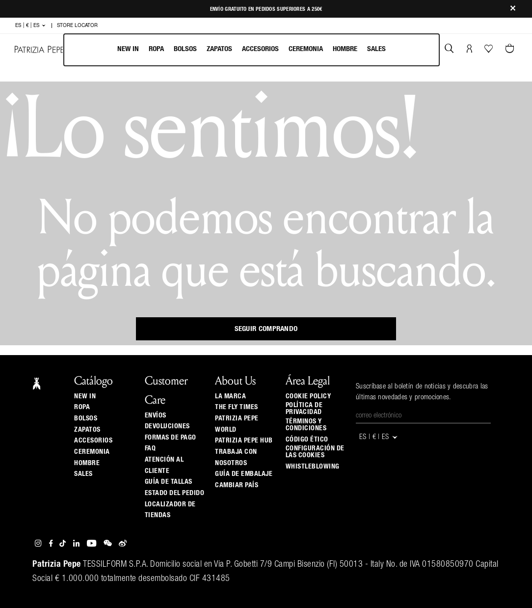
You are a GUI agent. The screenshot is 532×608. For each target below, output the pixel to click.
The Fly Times (236, 407)
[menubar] (251, 50)
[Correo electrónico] (423, 416)
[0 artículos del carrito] (511, 49)
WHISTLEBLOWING (313, 466)
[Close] (512, 9)
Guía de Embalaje (243, 473)
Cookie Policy (308, 396)
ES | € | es (30, 25)
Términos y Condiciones (306, 425)
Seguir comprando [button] (266, 328)
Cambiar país (236, 485)
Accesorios (260, 49)
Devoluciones (167, 426)
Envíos (155, 415)
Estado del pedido (175, 493)
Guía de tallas (168, 481)
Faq (150, 448)
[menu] (251, 50)
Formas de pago (170, 437)
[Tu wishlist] (489, 51)
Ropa (156, 49)
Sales (376, 49)
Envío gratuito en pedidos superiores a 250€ (266, 9)
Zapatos (219, 49)
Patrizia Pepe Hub (244, 440)
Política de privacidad (304, 408)
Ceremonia (306, 49)
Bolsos (185, 49)
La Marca (230, 396)
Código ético (307, 439)
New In (128, 49)
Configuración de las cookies (315, 452)
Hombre (345, 49)
